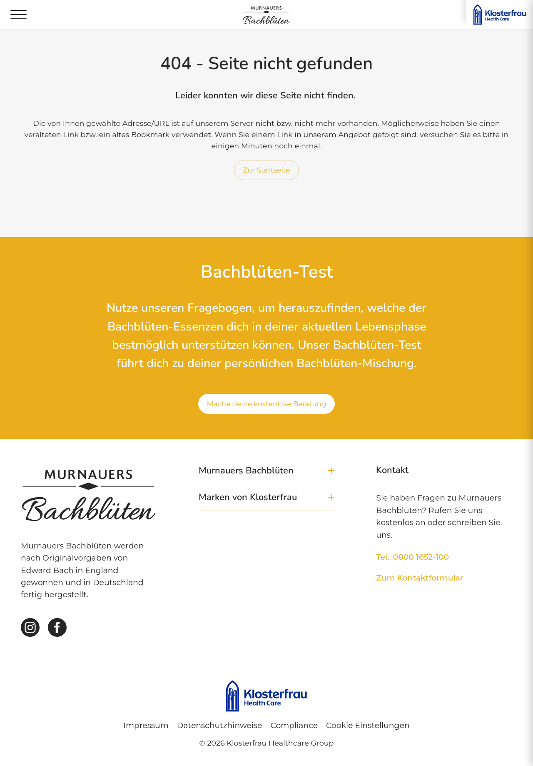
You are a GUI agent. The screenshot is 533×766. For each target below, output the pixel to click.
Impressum (145, 725)
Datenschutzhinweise (219, 725)
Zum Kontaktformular (419, 578)
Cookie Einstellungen (368, 725)
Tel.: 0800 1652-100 (412, 557)
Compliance (294, 725)
